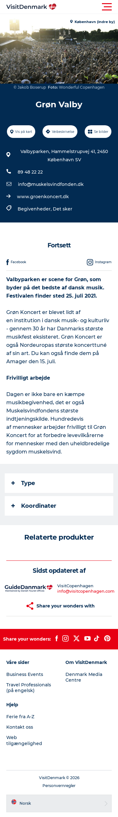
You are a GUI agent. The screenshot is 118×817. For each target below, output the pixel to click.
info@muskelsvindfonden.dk (51, 184)
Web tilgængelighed (24, 740)
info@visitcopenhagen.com (86, 591)
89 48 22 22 (30, 172)
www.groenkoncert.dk (43, 196)
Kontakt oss (19, 727)
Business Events (24, 674)
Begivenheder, (35, 209)
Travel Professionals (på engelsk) (28, 687)
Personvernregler (59, 785)
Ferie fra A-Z (20, 716)
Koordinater (33, 505)
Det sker (62, 209)
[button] (87, 7)
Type (23, 483)
